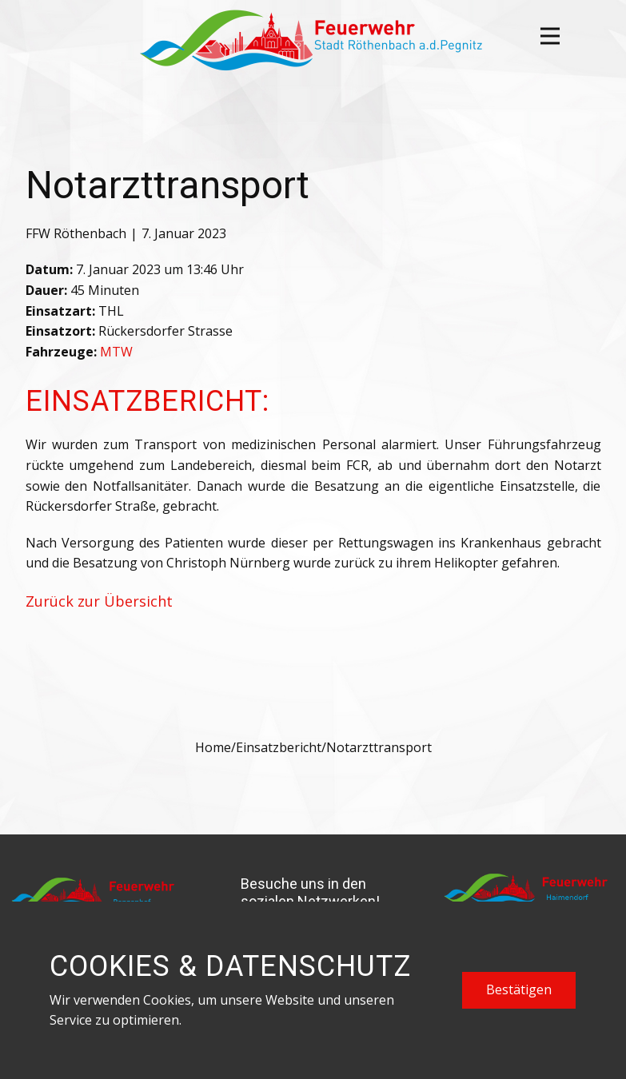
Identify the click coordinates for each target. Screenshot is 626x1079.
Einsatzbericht (278, 747)
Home (213, 747)
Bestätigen (519, 989)
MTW (116, 351)
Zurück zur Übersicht (99, 601)
